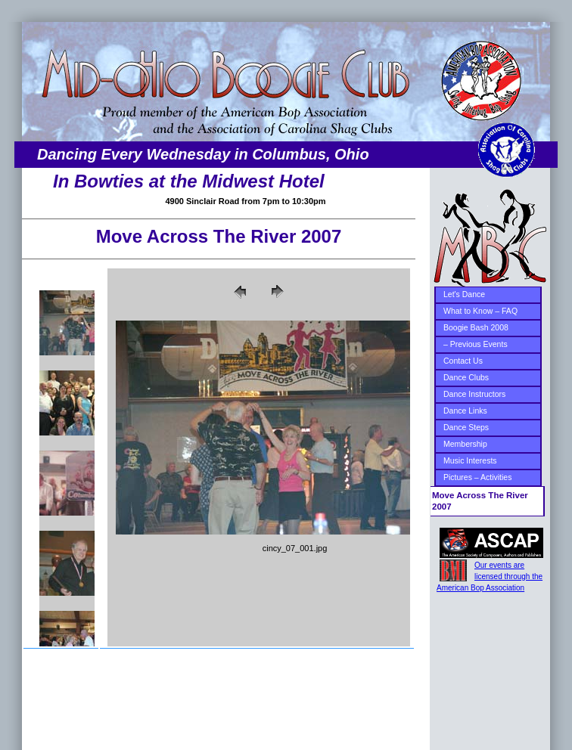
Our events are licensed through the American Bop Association (489, 576)
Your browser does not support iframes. (63, 457)
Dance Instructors (474, 393)
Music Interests (470, 460)
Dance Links (465, 410)
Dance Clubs (466, 377)
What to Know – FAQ (480, 310)
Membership (465, 443)
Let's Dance (464, 294)
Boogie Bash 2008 (475, 327)
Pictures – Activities (477, 477)
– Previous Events (475, 344)
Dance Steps (466, 427)
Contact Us (463, 360)
